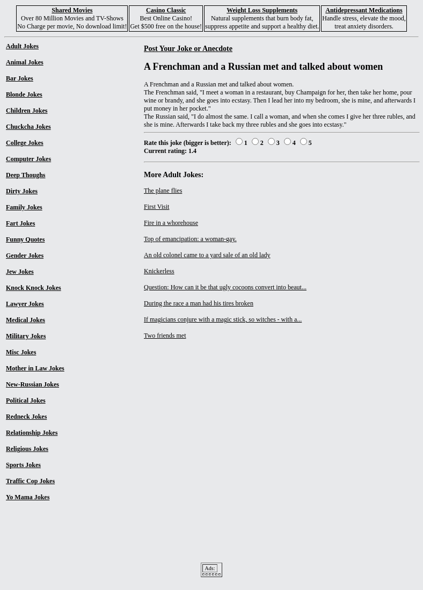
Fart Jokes (20, 223)
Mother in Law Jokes (35, 368)
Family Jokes (24, 207)
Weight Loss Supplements (262, 10)
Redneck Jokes (26, 416)
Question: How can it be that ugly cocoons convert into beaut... (225, 287)
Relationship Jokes (31, 432)
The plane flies (163, 190)
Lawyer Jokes (25, 304)
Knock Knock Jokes (33, 288)
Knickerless (159, 271)
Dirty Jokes (22, 191)
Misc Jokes (21, 352)
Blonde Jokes (24, 94)
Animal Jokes (24, 62)
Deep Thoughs (25, 175)
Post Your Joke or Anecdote (188, 48)
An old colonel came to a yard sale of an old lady (207, 255)
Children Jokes (26, 110)
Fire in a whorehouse (171, 223)
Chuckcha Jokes (28, 126)
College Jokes (24, 143)
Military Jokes (26, 336)
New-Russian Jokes (32, 384)
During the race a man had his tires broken (198, 303)
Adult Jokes (22, 46)
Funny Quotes (25, 239)
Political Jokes (26, 400)
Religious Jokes (27, 449)
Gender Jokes (24, 255)
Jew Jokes (20, 271)
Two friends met (165, 335)
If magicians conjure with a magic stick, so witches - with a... (223, 319)
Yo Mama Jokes (27, 497)
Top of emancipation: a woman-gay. (190, 239)
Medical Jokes (25, 320)
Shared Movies (72, 10)
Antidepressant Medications (363, 10)
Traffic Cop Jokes (30, 481)
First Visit (156, 206)
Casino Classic (166, 10)
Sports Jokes (23, 465)
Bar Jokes (19, 78)
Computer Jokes (28, 159)
